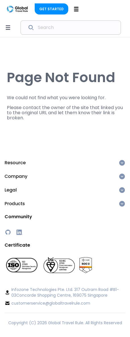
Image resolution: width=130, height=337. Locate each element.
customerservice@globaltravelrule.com (50, 303)
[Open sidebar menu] (8, 27)
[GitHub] (8, 232)
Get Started (51, 9)
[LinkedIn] (19, 232)
